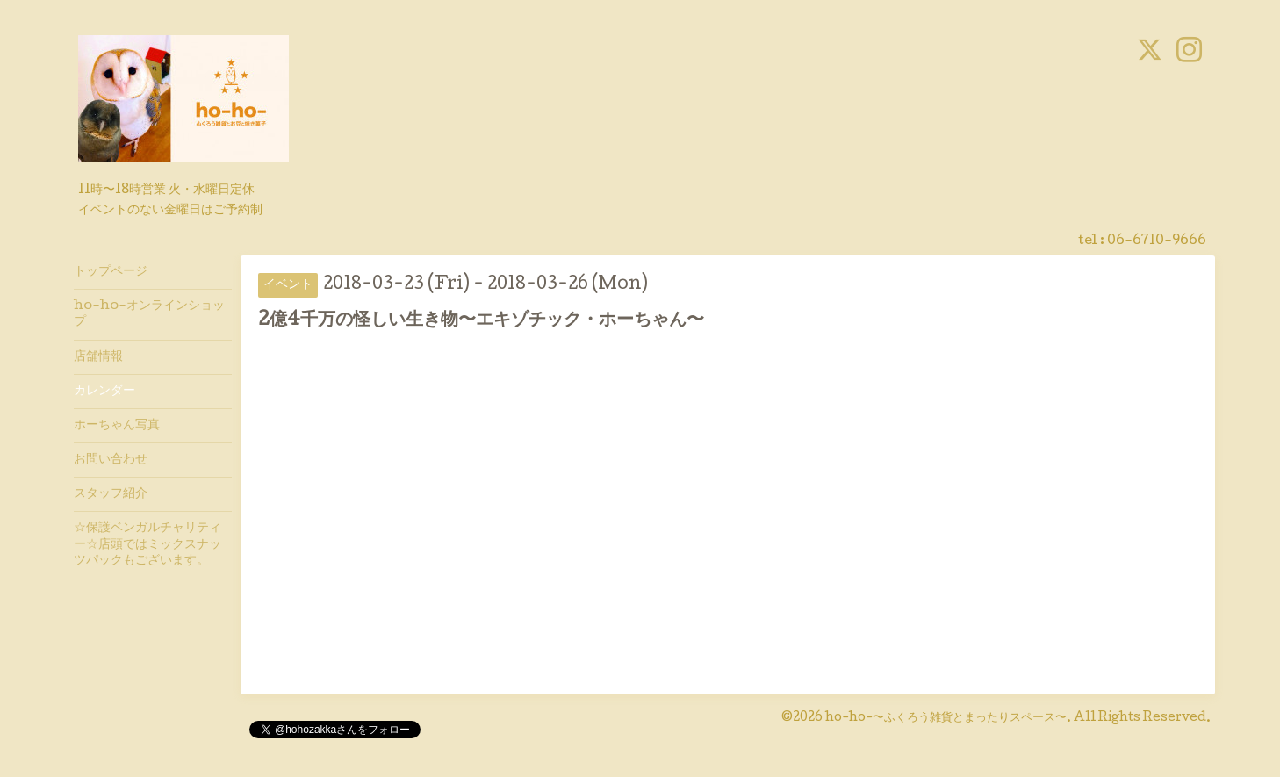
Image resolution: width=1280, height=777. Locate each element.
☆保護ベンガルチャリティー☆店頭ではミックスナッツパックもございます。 (147, 544)
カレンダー (104, 392)
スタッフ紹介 (110, 494)
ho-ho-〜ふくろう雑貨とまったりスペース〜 (946, 718)
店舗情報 (98, 357)
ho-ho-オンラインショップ (149, 314)
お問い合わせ (110, 460)
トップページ (110, 272)
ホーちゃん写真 (117, 426)
